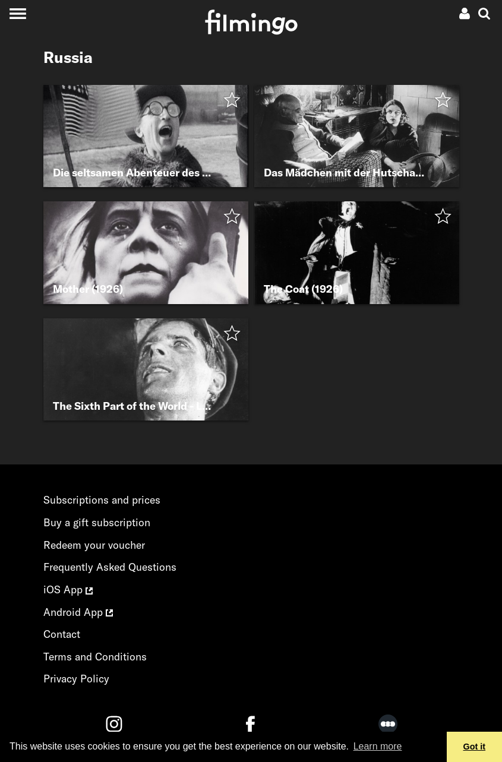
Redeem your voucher (94, 545)
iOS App (68, 589)
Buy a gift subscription (96, 522)
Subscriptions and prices (101, 500)
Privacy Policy (76, 678)
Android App (78, 612)
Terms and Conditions (95, 656)
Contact (61, 634)
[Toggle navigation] (17, 13)
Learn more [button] (377, 746)
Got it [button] (474, 746)
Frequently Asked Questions (109, 567)
